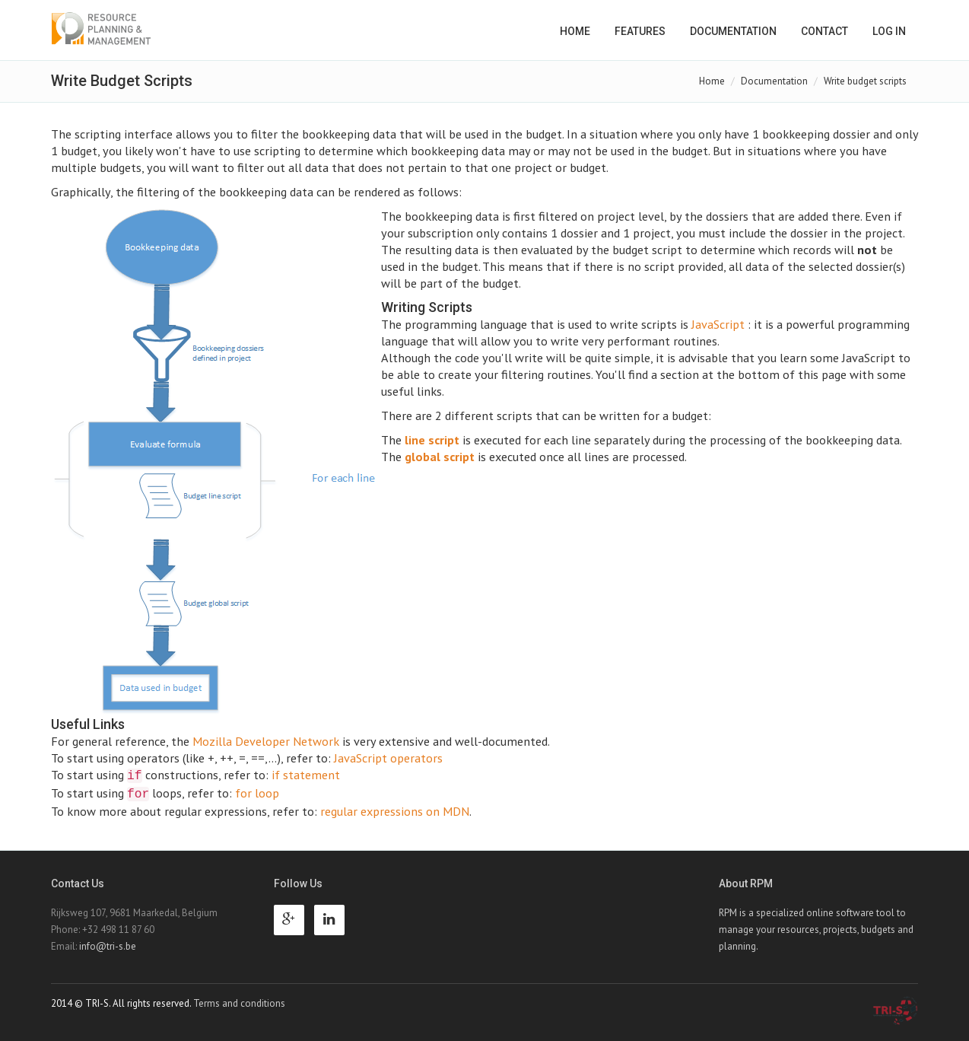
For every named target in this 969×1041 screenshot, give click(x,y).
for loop (257, 793)
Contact (824, 31)
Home (575, 31)
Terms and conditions (239, 1003)
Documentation (733, 31)
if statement (306, 774)
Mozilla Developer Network (265, 741)
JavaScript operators (388, 758)
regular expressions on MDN (394, 811)
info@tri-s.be (107, 946)
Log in (889, 31)
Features (640, 31)
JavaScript (718, 324)
